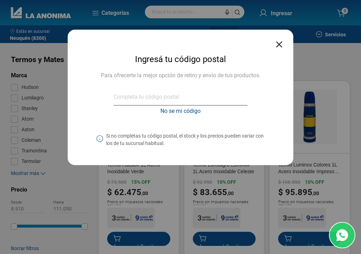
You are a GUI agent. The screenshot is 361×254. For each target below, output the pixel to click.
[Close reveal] (279, 42)
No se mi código (180, 111)
